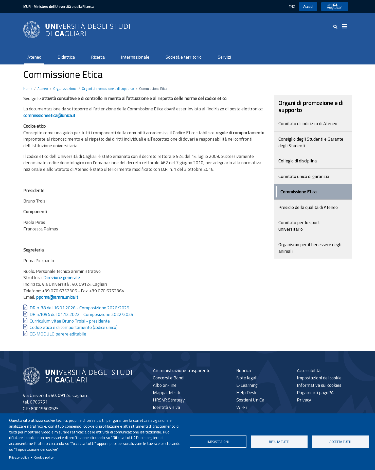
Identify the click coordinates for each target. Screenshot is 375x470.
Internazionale (135, 57)
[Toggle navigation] (346, 26)
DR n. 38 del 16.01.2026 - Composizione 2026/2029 (79, 307)
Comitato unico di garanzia (303, 176)
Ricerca (98, 57)
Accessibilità (308, 370)
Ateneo (34, 57)
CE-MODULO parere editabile (58, 333)
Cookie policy (44, 457)
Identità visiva (166, 407)
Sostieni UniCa (250, 399)
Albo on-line (164, 385)
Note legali (246, 377)
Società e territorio (184, 57)
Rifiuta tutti (279, 441)
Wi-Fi (241, 407)
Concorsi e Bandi (168, 377)
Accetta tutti (340, 441)
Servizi (224, 57)
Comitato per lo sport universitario (299, 225)
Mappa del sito (167, 392)
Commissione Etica (298, 191)
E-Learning (247, 385)
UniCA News (334, 6)
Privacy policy (19, 457)
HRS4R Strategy (169, 399)
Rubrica (243, 370)
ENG (292, 6)
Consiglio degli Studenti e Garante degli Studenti (310, 142)
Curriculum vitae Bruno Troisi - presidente (70, 320)
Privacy (304, 399)
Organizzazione (65, 88)
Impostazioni (218, 441)
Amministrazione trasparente (181, 370)
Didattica (66, 57)
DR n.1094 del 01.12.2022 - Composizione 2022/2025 (81, 314)
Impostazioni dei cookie (319, 377)
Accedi (308, 6)
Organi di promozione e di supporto (108, 88)
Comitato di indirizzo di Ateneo (307, 123)
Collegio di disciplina (297, 160)
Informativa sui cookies (319, 385)
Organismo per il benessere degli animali (309, 248)
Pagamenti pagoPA (315, 392)
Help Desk (246, 392)
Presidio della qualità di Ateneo (308, 207)
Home (27, 88)
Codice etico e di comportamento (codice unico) (73, 327)
